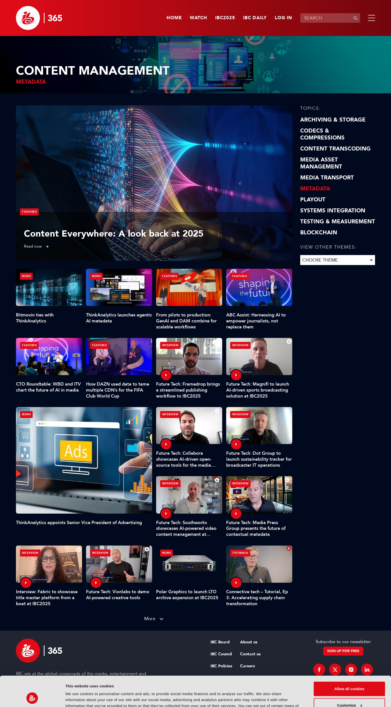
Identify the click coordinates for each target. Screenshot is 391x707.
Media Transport (327, 177)
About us (248, 642)
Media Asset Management (321, 163)
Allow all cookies (349, 660)
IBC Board (220, 642)
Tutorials (240, 553)
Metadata (315, 188)
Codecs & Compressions (322, 134)
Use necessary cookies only (349, 693)
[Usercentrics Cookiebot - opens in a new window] (32, 697)
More (150, 618)
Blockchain (318, 232)
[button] (370, 18)
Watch (198, 17)
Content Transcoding (335, 148)
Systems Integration (332, 210)
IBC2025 (225, 17)
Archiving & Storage (333, 120)
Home (174, 17)
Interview (170, 345)
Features (29, 212)
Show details (77, 697)
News (26, 414)
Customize (349, 677)
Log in (283, 17)
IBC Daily (255, 17)
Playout (312, 199)
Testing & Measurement (337, 221)
